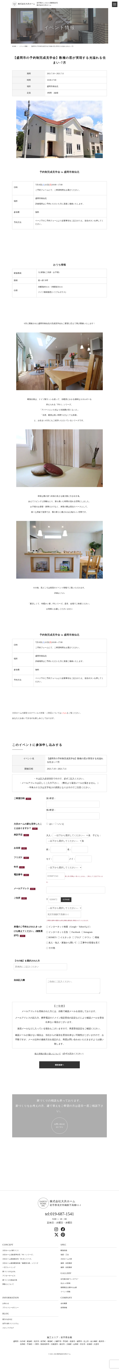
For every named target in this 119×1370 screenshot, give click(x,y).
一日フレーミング (8, 1269)
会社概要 (64, 1305)
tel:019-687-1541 (59, 1214)
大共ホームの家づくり (10, 1252)
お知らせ (5, 1305)
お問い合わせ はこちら (59, 1125)
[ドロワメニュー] (114, 4)
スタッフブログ (8, 1329)
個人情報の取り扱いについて (48, 1054)
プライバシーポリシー (10, 1309)
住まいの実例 (65, 1285)
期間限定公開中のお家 (69, 1289)
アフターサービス (8, 1277)
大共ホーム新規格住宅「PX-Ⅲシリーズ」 (17, 1261)
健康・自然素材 (66, 1265)
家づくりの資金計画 (9, 1282)
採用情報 (64, 1309)
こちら (64, 713)
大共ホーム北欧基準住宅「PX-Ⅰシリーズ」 (18, 1256)
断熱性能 (64, 1252)
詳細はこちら (59, 593)
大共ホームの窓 (66, 1261)
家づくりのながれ (8, 1273)
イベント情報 (65, 1293)
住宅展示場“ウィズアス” (69, 1281)
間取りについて (8, 1286)
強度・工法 (65, 1256)
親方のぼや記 (7, 1321)
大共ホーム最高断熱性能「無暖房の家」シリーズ (20, 1265)
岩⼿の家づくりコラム (10, 1325)
